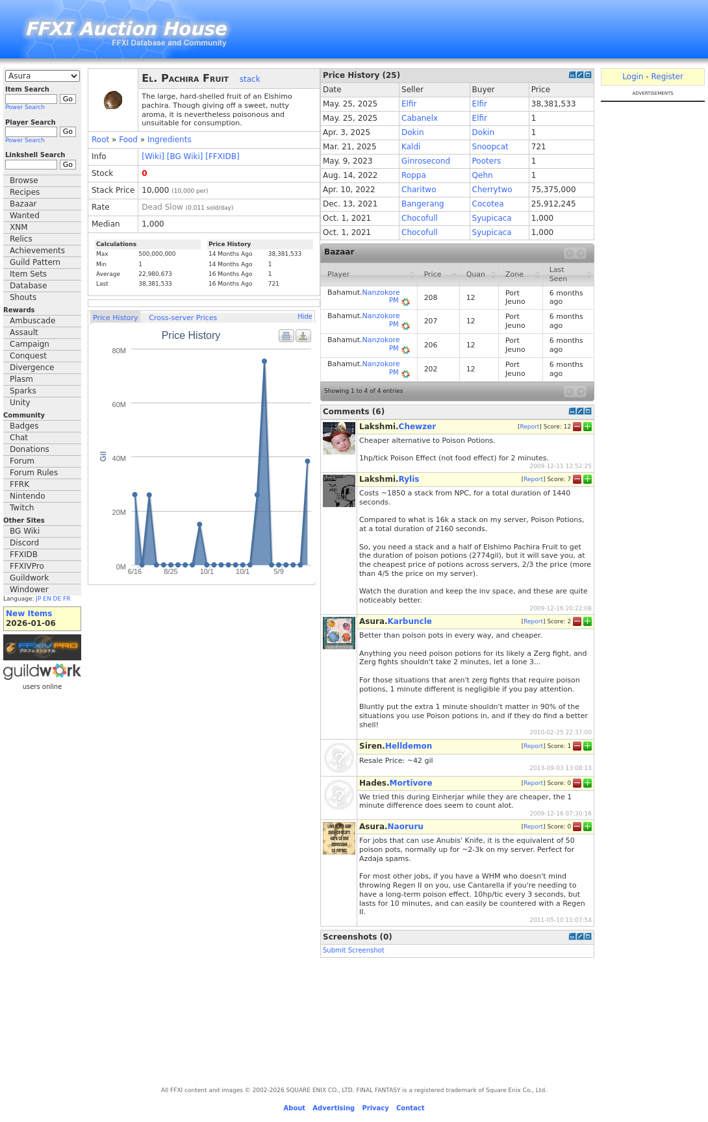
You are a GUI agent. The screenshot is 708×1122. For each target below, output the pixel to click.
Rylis (409, 479)
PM (394, 300)
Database (28, 285)
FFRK (19, 484)
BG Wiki (25, 531)
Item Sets (28, 274)
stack (250, 79)
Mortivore (411, 783)
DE (57, 598)
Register (667, 76)
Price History (115, 318)
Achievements (37, 250)
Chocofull (419, 218)
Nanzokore (381, 292)
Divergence (32, 367)
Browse (24, 180)
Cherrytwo (492, 189)
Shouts (23, 297)
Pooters (486, 161)
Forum (22, 461)
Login (632, 76)
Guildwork (29, 577)
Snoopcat (490, 146)
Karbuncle (410, 621)
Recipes (25, 192)
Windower (29, 589)
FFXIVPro (27, 566)
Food (128, 139)
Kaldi (410, 146)
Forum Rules (34, 472)
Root (100, 139)
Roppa (413, 175)
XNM (19, 227)
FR (66, 598)
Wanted (25, 215)
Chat (19, 437)
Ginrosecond (425, 161)
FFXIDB (24, 554)
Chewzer (417, 426)
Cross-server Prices (183, 318)
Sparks (23, 390)
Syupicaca (492, 218)
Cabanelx (419, 118)
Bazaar (23, 203)
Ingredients (169, 139)
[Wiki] (153, 156)
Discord (24, 542)
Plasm (21, 379)
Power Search (25, 107)
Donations (29, 449)
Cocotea (488, 203)
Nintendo (27, 496)
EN (47, 598)
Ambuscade (32, 320)
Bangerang (422, 203)
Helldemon (408, 746)
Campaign (29, 344)
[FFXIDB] (222, 156)
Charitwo (418, 189)
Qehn (482, 175)
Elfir (408, 103)
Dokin (412, 132)
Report (529, 426)
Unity (20, 402)
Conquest (28, 355)
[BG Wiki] (185, 156)
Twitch (22, 507)
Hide (304, 316)
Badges (24, 425)
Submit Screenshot (354, 950)
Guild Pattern (35, 262)
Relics (21, 238)
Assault (24, 332)
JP (38, 598)
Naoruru (406, 826)
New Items (29, 613)
